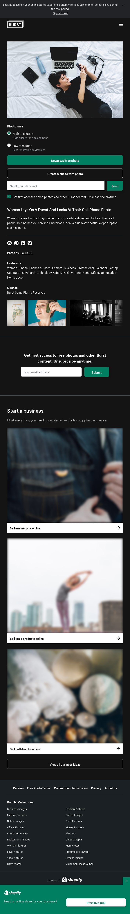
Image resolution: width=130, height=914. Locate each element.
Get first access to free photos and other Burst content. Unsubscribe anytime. (62, 196)
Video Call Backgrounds (79, 864)
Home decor (15, 277)
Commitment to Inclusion (71, 787)
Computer (13, 272)
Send (114, 185)
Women (12, 267)
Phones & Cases (39, 267)
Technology (44, 272)
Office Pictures (16, 827)
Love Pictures (15, 851)
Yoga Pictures (15, 857)
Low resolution (22, 145)
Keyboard (28, 272)
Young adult (108, 272)
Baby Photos (14, 864)
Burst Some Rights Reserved (26, 292)
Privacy (96, 787)
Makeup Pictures (17, 815)
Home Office (90, 272)
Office (57, 272)
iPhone (23, 267)
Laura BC (26, 252)
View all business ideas (65, 764)
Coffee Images (74, 815)
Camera (57, 267)
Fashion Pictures (75, 809)
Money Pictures (75, 827)
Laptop (113, 267)
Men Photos (73, 845)
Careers (18, 787)
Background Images (18, 839)
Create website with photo (65, 173)
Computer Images (17, 833)
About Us (111, 787)
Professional (85, 267)
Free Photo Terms (38, 787)
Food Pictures (74, 821)
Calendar (101, 267)
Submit (97, 372)
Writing (76, 272)
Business (70, 267)
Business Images (17, 809)
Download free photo (65, 160)
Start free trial (96, 902)
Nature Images (15, 821)
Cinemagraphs (74, 839)
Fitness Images (74, 857)
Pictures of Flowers (77, 851)
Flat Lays (71, 833)
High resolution (23, 133)
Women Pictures (16, 845)
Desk (66, 272)
